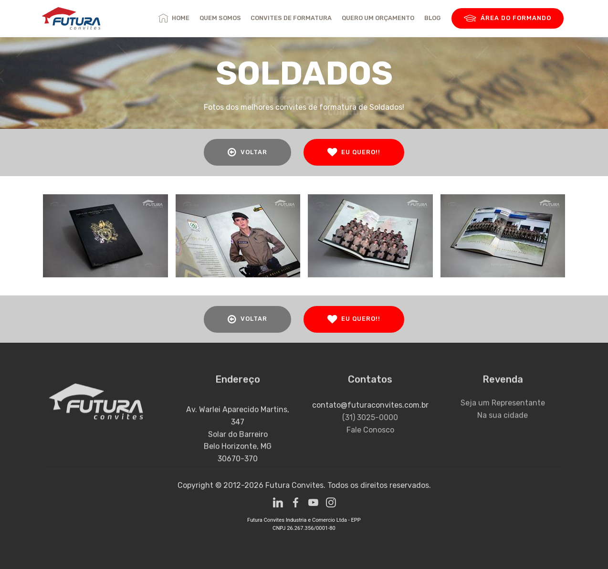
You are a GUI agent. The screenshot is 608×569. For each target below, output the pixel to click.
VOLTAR (247, 152)
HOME (173, 17)
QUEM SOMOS (220, 17)
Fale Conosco (370, 439)
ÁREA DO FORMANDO (507, 18)
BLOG (432, 17)
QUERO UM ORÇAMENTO (378, 17)
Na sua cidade (502, 421)
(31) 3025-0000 (370, 427)
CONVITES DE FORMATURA (291, 17)
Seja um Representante (503, 409)
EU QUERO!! (353, 152)
